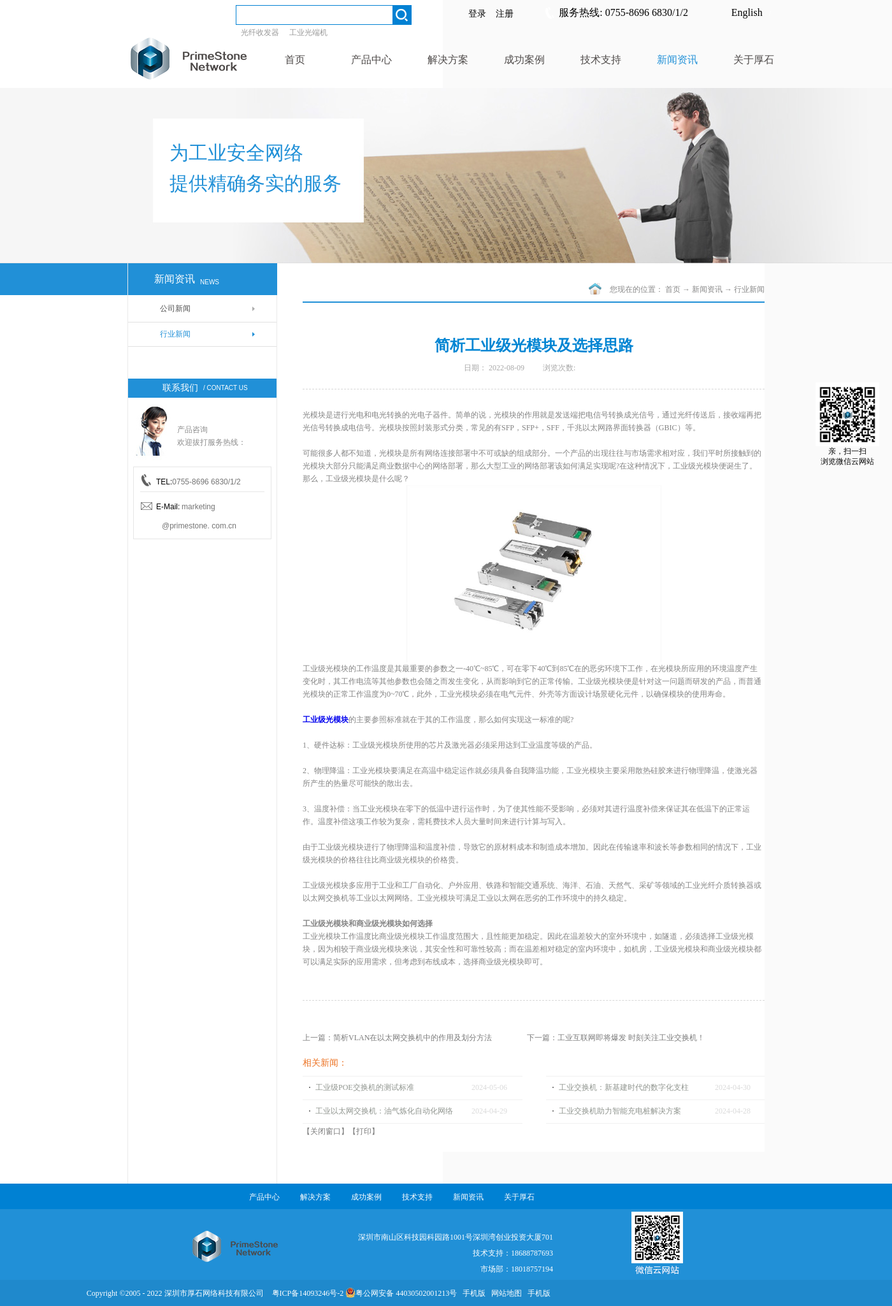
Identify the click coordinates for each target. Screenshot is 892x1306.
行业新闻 (749, 289)
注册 (505, 13)
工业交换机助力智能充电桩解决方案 (620, 1110)
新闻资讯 (707, 289)
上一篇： (397, 1037)
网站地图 (504, 1293)
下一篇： (616, 1037)
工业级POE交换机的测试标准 (364, 1087)
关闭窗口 (325, 1131)
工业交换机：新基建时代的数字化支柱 (624, 1087)
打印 (363, 1131)
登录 (477, 13)
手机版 (472, 1293)
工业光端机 (308, 32)
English (747, 12)
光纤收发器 (260, 32)
